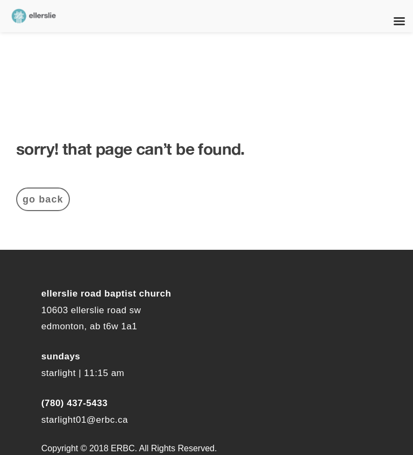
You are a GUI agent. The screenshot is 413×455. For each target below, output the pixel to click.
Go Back (43, 199)
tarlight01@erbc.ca (87, 420)
